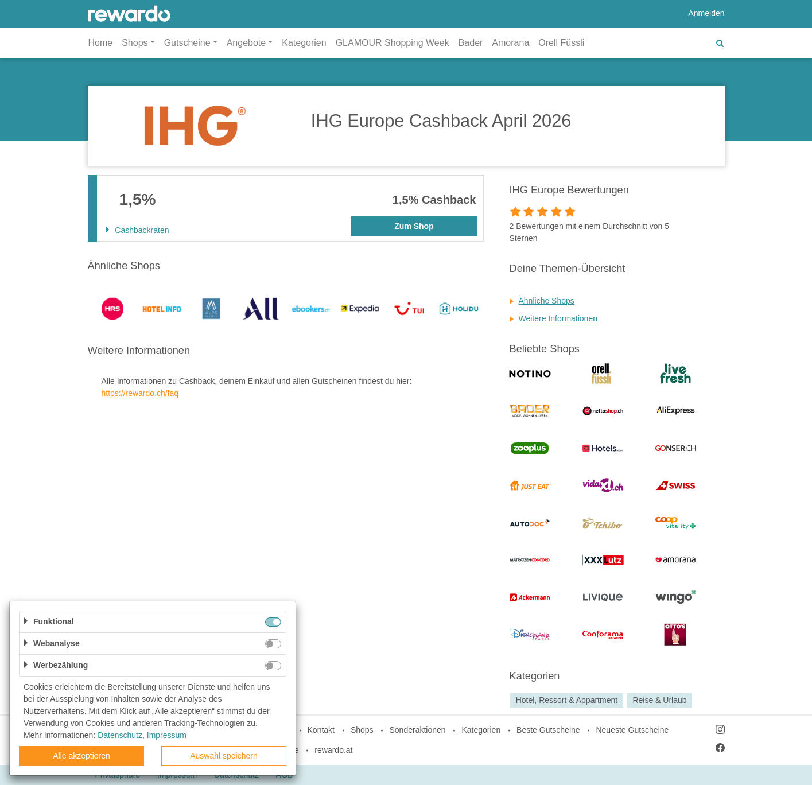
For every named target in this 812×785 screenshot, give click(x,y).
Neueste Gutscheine (632, 730)
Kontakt (321, 730)
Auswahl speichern (224, 755)
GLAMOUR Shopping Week (392, 43)
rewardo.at (333, 750)
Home (100, 43)
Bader (471, 43)
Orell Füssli (561, 43)
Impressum (167, 735)
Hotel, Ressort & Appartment (566, 700)
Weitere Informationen (558, 318)
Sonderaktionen (417, 730)
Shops (362, 730)
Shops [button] (134, 43)
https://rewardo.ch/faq (140, 393)
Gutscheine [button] (187, 43)
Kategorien (304, 43)
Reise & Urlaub (659, 700)
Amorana (510, 43)
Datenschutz (120, 735)
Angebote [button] (246, 43)
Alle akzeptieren (81, 755)
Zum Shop (413, 226)
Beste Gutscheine (548, 730)
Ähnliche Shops (546, 300)
